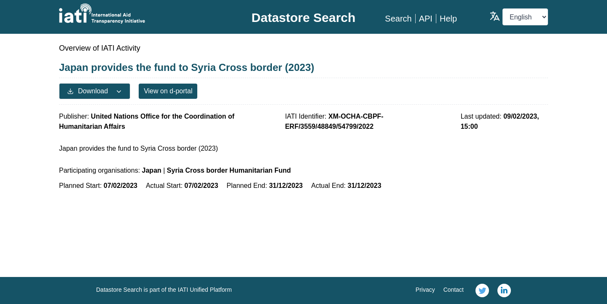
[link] (482, 290)
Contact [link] (453, 289)
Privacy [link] (425, 289)
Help (448, 18)
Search (398, 18)
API (425, 18)
